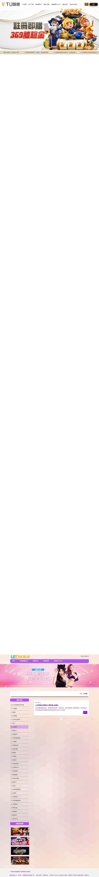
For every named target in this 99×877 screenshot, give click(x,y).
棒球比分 (14, 782)
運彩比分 (14, 730)
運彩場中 (14, 760)
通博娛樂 (14, 811)
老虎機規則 (15, 804)
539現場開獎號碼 (16, 738)
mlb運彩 (14, 756)
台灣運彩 (14, 741)
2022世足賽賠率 (16, 719)
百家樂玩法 (35, 661)
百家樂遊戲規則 (23, 661)
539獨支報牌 (15, 745)
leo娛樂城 (14, 715)
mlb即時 (14, 793)
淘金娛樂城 (15, 771)
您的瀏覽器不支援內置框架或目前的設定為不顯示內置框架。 (49, 27)
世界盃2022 (15, 818)
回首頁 (82, 656)
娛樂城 (14, 712)
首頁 (14, 661)
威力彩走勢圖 (15, 778)
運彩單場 (14, 815)
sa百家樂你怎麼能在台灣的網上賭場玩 (46, 705)
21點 (13, 723)
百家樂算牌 (46, 661)
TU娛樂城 (14, 708)
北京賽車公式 (15, 767)
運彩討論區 (15, 807)
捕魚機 (14, 752)
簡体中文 (87, 656)
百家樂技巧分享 (58, 661)
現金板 (14, 785)
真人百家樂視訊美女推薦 (18, 704)
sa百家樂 (14, 726)
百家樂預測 (15, 796)
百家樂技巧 (15, 734)
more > (85, 712)
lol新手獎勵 (15, 749)
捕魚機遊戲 (15, 774)
